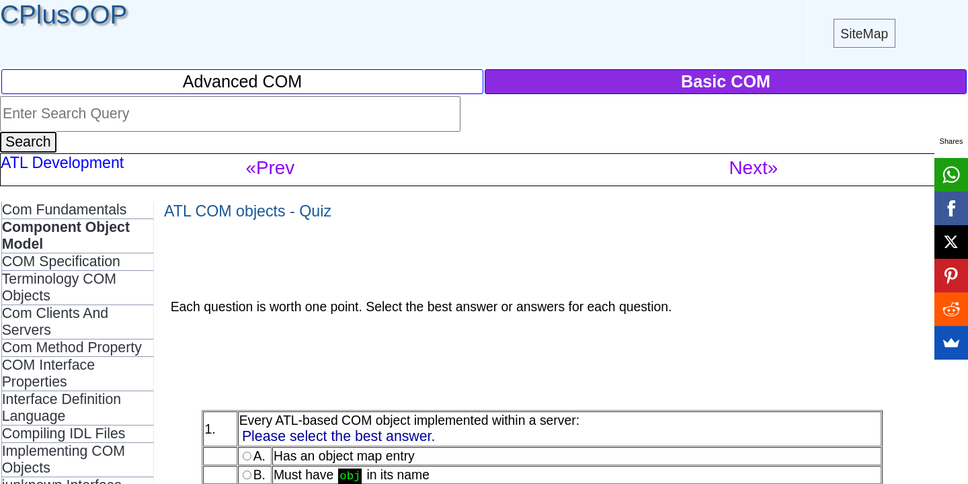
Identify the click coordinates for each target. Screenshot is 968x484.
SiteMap (864, 33)
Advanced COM (242, 81)
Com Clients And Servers (55, 321)
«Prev (270, 167)
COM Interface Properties (48, 373)
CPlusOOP (63, 14)
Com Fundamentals (64, 210)
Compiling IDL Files (64, 434)
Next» (753, 167)
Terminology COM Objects (59, 287)
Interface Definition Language (61, 407)
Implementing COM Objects (63, 459)
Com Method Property (72, 347)
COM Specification (61, 261)
